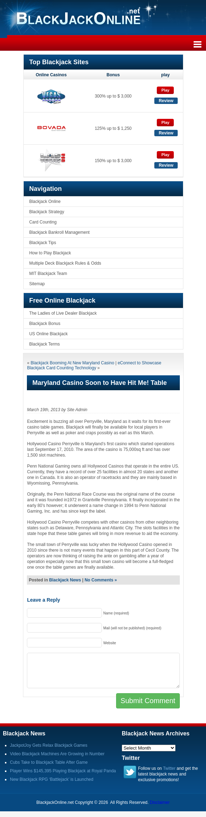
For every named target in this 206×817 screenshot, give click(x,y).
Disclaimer (160, 802)
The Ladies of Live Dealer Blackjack (63, 313)
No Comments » (101, 580)
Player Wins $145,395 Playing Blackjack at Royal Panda (63, 770)
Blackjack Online (45, 201)
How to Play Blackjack (50, 252)
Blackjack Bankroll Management (59, 232)
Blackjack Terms (44, 344)
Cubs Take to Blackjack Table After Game (49, 762)
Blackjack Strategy (46, 211)
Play (165, 90)
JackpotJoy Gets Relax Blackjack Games (48, 745)
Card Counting (42, 222)
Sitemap (37, 283)
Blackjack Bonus (44, 323)
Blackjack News (65, 580)
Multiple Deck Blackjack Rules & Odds (65, 263)
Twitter (169, 768)
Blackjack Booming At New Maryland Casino (72, 362)
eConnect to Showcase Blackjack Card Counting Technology (94, 365)
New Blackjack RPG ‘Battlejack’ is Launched (51, 779)
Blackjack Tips (42, 242)
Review (166, 100)
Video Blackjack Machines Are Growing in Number (57, 753)
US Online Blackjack (48, 333)
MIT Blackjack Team (48, 273)
